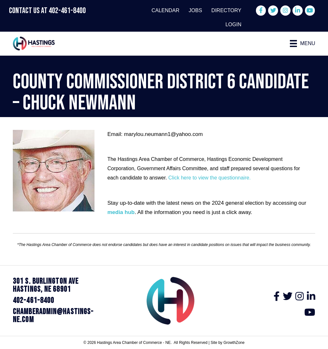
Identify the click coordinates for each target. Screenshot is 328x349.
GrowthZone (233, 342)
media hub (121, 212)
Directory (226, 10)
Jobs (195, 10)
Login (234, 24)
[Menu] (302, 43)
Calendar (165, 10)
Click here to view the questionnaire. (209, 177)
